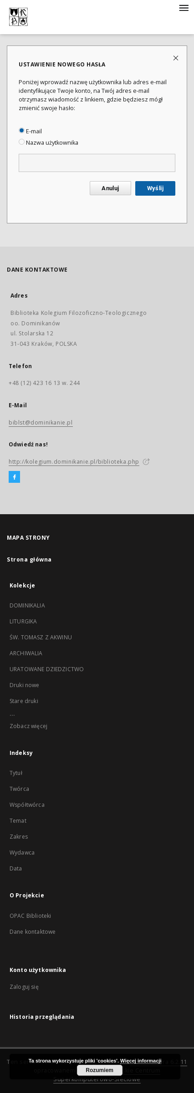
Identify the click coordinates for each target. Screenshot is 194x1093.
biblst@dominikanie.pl (41, 422)
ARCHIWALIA (26, 653)
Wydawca (22, 852)
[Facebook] (14, 477)
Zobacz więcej (28, 726)
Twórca (19, 789)
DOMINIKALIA (27, 605)
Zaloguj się (24, 987)
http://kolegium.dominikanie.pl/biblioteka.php (74, 462)
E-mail (30, 131)
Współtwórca (27, 805)
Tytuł (16, 773)
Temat (18, 821)
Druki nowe (25, 685)
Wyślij (155, 188)
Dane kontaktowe (33, 932)
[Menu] (183, 7)
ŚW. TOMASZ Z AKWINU (41, 637)
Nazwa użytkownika (48, 143)
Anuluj (110, 188)
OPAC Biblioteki (30, 916)
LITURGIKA (23, 621)
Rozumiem (99, 1070)
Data (16, 868)
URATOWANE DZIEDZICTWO (47, 669)
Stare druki (24, 701)
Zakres (19, 836)
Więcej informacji (140, 1060)
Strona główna (29, 559)
